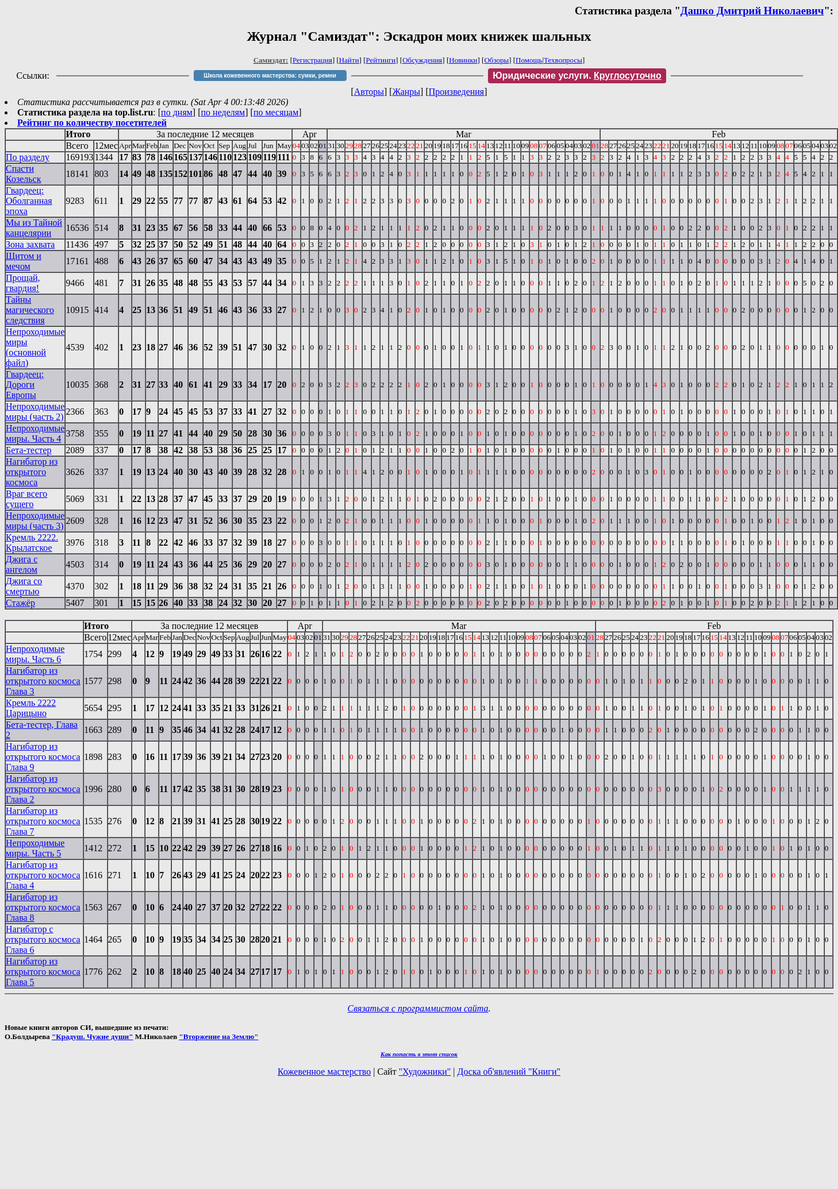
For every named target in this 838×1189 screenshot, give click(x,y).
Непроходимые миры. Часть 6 (35, 654)
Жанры (406, 91)
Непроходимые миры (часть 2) (35, 412)
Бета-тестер (29, 450)
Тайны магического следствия (30, 310)
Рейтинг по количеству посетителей (92, 123)
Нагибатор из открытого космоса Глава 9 (43, 757)
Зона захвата (30, 244)
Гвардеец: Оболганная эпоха (29, 201)
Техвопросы (563, 60)
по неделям (223, 112)
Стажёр (20, 603)
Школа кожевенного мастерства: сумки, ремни (269, 75)
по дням (177, 112)
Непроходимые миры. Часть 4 (35, 433)
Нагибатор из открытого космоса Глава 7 (43, 821)
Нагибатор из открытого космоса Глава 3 (43, 681)
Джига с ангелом (21, 564)
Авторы (369, 91)
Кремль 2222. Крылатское (32, 542)
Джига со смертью (24, 586)
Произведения (457, 91)
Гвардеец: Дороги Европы (25, 384)
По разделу (27, 157)
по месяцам (275, 112)
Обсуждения (422, 60)
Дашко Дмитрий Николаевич (752, 11)
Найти (349, 60)
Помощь (529, 60)
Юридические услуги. (577, 75)
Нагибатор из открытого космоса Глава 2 (43, 789)
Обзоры (496, 60)
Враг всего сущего (26, 499)
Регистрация (312, 60)
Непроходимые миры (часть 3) (35, 521)
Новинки (463, 60)
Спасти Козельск (23, 174)
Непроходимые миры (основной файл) (35, 347)
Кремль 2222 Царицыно (31, 708)
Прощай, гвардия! (23, 283)
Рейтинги (381, 60)
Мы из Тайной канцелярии (34, 228)
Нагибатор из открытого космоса (31, 472)
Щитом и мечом (23, 261)
